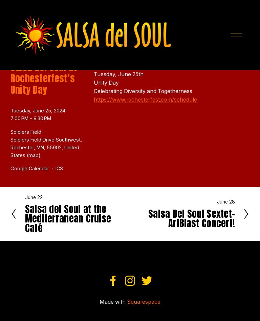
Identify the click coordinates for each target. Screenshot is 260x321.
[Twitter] (147, 280)
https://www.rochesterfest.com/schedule (145, 100)
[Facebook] (113, 280)
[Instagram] (130, 280)
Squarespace (143, 302)
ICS (59, 168)
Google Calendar (29, 168)
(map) (34, 155)
